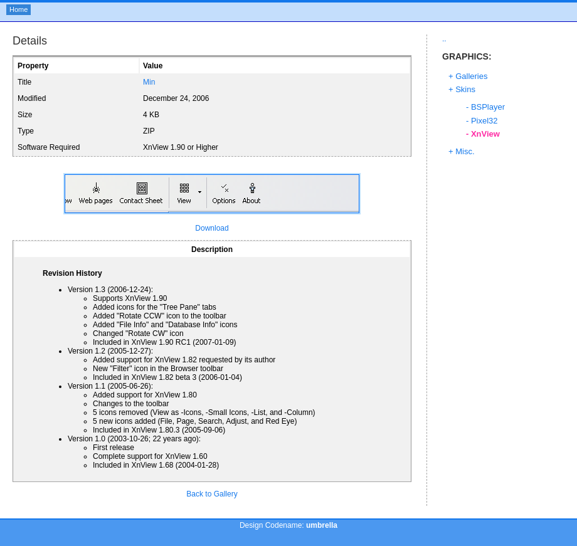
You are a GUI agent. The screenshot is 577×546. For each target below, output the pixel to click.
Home (18, 9)
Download (211, 228)
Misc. (464, 151)
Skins (465, 89)
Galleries (471, 76)
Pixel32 (484, 120)
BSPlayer (488, 107)
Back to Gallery (211, 494)
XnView (485, 134)
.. (444, 38)
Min (149, 82)
